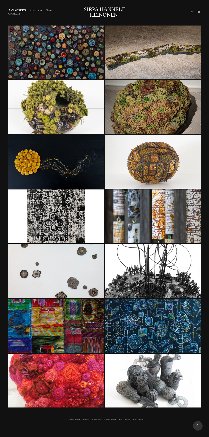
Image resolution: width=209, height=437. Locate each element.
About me (36, 10)
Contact (14, 13)
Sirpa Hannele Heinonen (105, 12)
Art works (17, 10)
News (49, 10)
